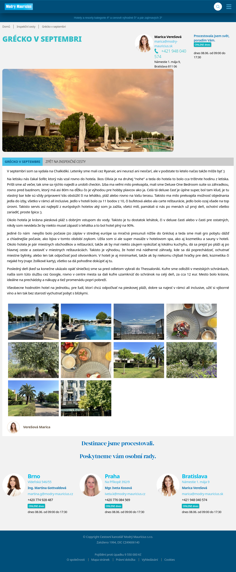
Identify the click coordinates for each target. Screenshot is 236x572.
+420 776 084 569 (117, 500)
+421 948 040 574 (194, 500)
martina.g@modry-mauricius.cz (50, 494)
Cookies (169, 559)
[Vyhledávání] (218, 7)
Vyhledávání (150, 559)
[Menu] (227, 6)
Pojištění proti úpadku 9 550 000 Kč (118, 554)
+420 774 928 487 (40, 500)
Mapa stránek (100, 559)
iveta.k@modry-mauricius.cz (125, 494)
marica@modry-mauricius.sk (166, 43)
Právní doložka (125, 559)
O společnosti (76, 559)
